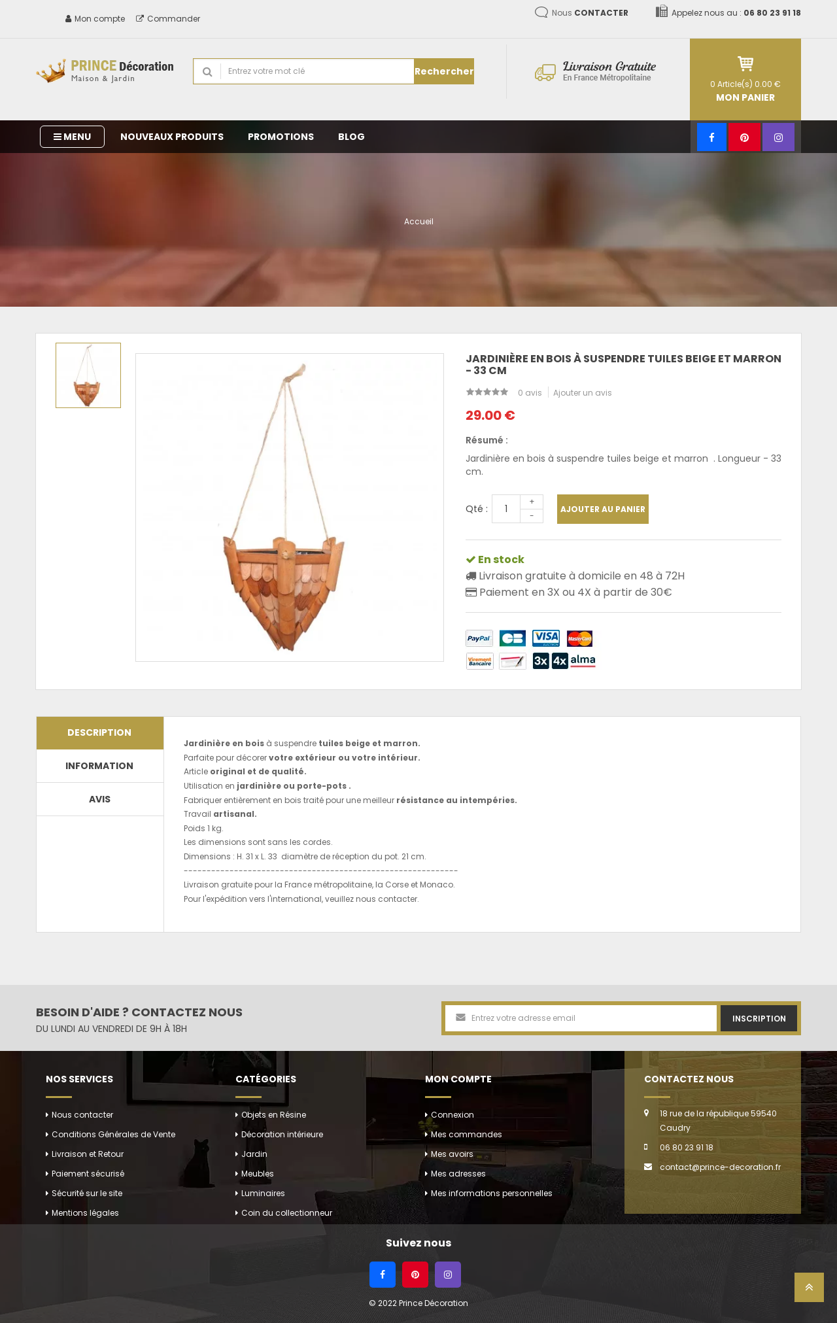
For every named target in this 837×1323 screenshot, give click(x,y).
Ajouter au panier (602, 509)
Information (99, 765)
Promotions (281, 136)
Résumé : (487, 440)
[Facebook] (711, 137)
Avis (100, 799)
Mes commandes (466, 1134)
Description (99, 732)
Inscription (759, 1018)
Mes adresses (458, 1173)
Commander (168, 18)
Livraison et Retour (88, 1154)
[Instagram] (778, 137)
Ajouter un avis (582, 392)
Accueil (419, 221)
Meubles (257, 1173)
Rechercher (444, 71)
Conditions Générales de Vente (113, 1134)
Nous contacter (82, 1114)
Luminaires (263, 1193)
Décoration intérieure (282, 1134)
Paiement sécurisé (88, 1173)
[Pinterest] (744, 137)
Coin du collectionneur (286, 1212)
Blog (351, 136)
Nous (590, 12)
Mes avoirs (452, 1154)
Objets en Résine (273, 1114)
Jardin (254, 1154)
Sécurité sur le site (87, 1193)
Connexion (452, 1114)
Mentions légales (85, 1212)
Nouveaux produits (172, 136)
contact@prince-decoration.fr (720, 1167)
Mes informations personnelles (492, 1193)
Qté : (477, 508)
